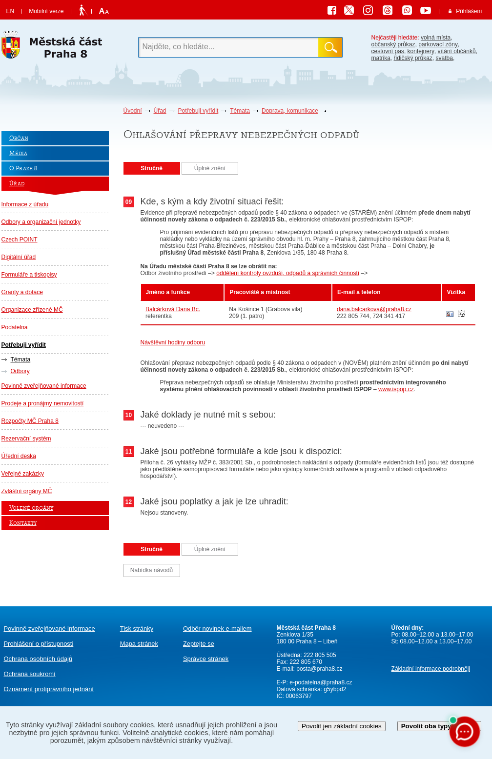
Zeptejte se (198, 643)
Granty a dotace (22, 292)
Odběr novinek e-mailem (217, 628)
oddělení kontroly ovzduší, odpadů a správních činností (287, 273)
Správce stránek (205, 658)
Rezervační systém (26, 438)
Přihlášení (469, 11)
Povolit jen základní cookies (342, 726)
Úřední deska (18, 456)
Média (18, 153)
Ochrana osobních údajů (38, 658)
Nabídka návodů (151, 570)
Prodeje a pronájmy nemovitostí (42, 403)
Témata (240, 110)
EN (10, 11)
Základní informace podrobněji (430, 668)
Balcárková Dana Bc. (172, 309)
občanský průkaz (393, 44)
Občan (18, 138)
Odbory (20, 371)
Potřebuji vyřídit (198, 110)
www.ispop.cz (396, 389)
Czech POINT (19, 239)
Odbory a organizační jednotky (41, 222)
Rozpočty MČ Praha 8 (30, 421)
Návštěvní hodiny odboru (173, 342)
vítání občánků (457, 51)
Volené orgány (31, 508)
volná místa (436, 37)
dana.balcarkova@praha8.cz (374, 309)
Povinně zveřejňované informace (43, 385)
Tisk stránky (136, 628)
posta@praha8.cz (319, 668)
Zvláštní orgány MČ (26, 491)
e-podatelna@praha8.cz (320, 682)
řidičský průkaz (413, 58)
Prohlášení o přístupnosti (39, 643)
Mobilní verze (46, 11)
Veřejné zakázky (22, 473)
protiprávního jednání (49, 689)
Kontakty (23, 523)
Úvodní (132, 110)
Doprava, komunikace (290, 110)
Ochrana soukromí (30, 674)
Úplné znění (210, 168)
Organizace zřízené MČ (32, 309)
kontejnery (421, 51)
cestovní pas (387, 51)
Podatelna (14, 327)
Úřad (160, 110)
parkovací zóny (438, 44)
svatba (444, 58)
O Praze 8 (23, 168)
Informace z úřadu (25, 204)
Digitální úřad (18, 257)
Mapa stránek (139, 643)
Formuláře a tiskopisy (29, 274)
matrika (380, 58)
